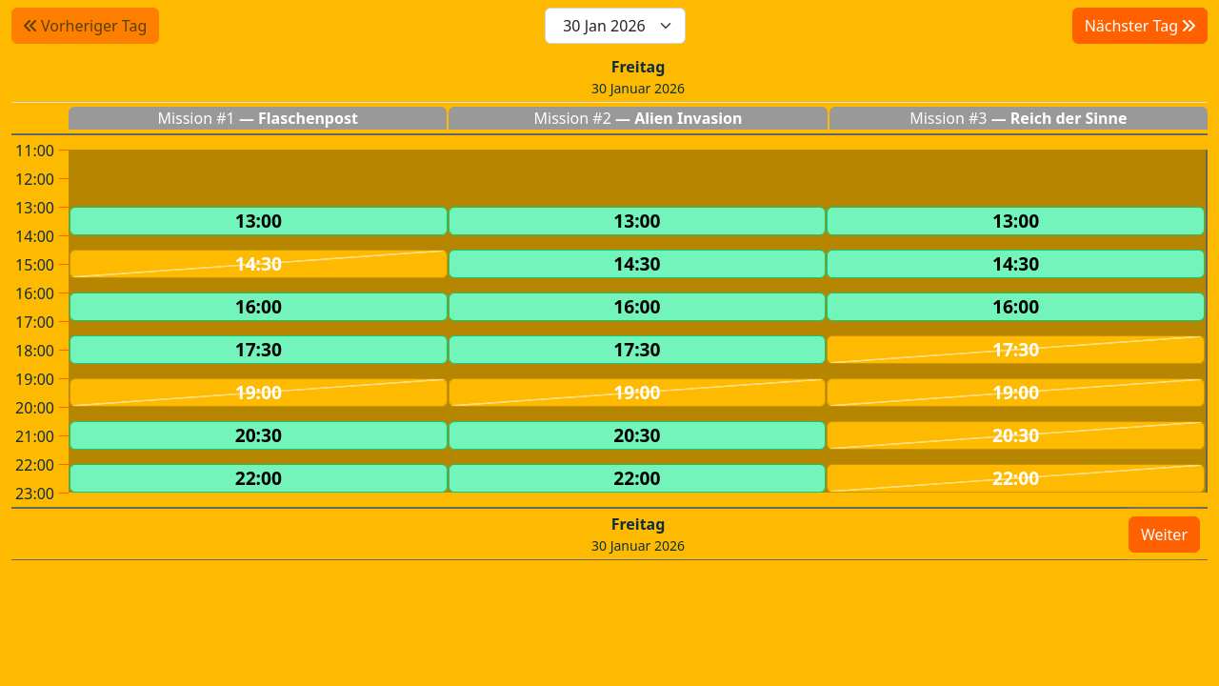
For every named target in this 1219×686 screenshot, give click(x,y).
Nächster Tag (1140, 25)
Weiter (1164, 534)
